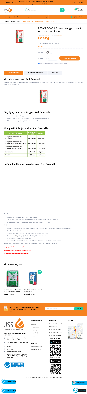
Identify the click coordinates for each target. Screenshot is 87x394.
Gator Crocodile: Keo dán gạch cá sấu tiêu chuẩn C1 (33, 290)
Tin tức (33, 336)
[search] (42, 10)
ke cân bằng (15, 236)
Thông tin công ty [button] (36, 320)
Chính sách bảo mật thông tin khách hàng (56, 325)
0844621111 (10, 346)
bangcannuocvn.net (36, 346)
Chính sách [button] (52, 320)
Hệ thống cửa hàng (77, 17)
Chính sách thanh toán (55, 335)
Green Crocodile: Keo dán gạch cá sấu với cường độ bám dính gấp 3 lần (12, 291)
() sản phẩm (80, 9)
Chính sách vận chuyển (55, 329)
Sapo (61, 377)
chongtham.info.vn (36, 349)
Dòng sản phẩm (35, 330)
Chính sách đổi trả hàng (55, 332)
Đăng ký (79, 308)
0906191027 (12, 2)
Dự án (42, 333)
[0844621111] (5, 382)
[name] (62, 10)
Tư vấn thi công (35, 333)
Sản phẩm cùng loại (13, 264)
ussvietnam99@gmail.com (14, 351)
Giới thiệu (33, 324)
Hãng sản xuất (35, 327)
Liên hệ (38, 336)
